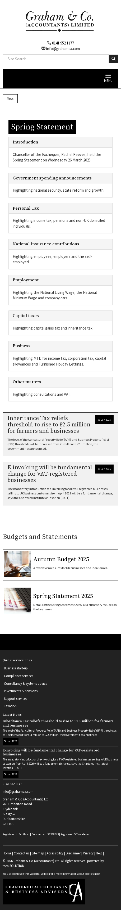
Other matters (27, 382)
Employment (26, 280)
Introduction (25, 142)
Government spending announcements (52, 178)
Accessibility (54, 853)
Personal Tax (26, 208)
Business (21, 346)
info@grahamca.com (62, 48)
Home (7, 853)
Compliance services (18, 676)
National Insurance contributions (46, 244)
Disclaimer (73, 853)
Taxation (10, 706)
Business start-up (16, 668)
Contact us (21, 853)
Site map (38, 853)
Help (99, 853)
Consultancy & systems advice (25, 683)
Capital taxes (26, 316)
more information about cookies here (78, 874)
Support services (15, 698)
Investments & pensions (21, 691)
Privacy (88, 853)
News (10, 98)
